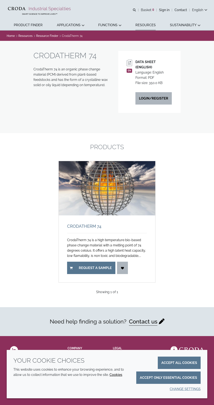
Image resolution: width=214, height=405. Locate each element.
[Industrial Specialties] (40, 9)
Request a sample (91, 268)
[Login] (122, 268)
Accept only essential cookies (168, 378)
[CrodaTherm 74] (107, 188)
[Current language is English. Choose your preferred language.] (199, 10)
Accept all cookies (179, 363)
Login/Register (153, 98)
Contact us (143, 321)
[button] (28, 25)
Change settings (185, 389)
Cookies (116, 375)
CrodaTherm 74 (84, 226)
